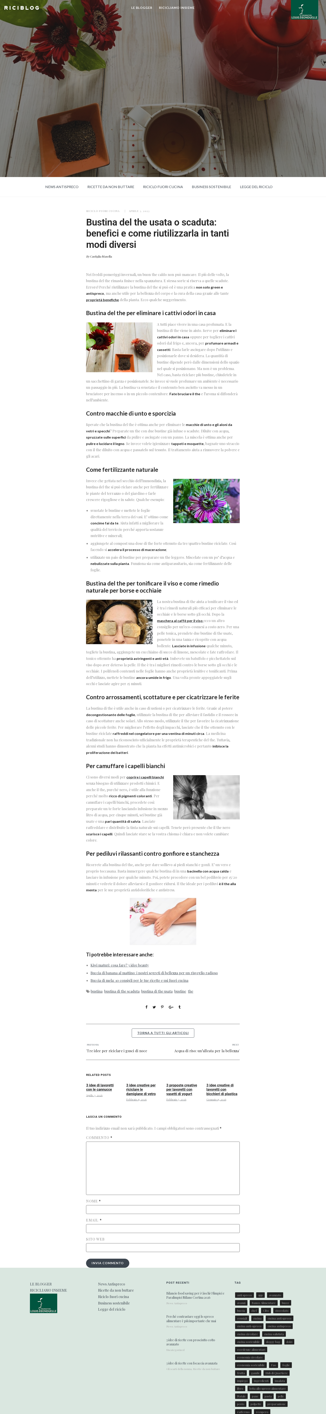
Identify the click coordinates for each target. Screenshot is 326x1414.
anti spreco (244, 1295)
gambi (255, 1373)
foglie (286, 1365)
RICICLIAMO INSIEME (177, 8)
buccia (241, 1310)
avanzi (241, 1303)
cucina (257, 1318)
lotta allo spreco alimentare (267, 1388)
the (190, 991)
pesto (240, 1404)
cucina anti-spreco (249, 1326)
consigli (242, 1318)
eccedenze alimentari (251, 1349)
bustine (180, 991)
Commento (99, 1137)
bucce (285, 1303)
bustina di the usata (157, 991)
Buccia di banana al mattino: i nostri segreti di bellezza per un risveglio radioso (154, 973)
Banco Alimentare (264, 1303)
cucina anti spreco (279, 1318)
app (260, 1295)
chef (254, 1310)
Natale (241, 1396)
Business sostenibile (211, 187)
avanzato (275, 1295)
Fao (273, 1365)
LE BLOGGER (141, 8)
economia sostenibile (251, 1365)
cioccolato (282, 1310)
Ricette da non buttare (110, 187)
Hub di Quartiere (276, 1373)
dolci (289, 1342)
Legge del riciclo (256, 187)
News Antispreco (62, 187)
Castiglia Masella (101, 256)
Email (94, 1220)
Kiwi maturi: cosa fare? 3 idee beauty (119, 965)
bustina (96, 991)
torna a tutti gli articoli (163, 1033)
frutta (241, 1373)
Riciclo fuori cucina (163, 187)
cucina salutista (274, 1334)
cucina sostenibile (248, 1342)
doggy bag (273, 1342)
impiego (242, 1381)
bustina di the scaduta (121, 991)
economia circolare (250, 1357)
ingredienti (261, 1381)
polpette (256, 1404)
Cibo (266, 1310)
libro (240, 1388)
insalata (280, 1381)
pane (255, 1396)
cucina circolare (247, 1334)
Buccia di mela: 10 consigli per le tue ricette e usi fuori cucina (139, 980)
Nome (93, 1201)
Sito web (95, 1239)
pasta (268, 1396)
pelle (281, 1396)
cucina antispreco (279, 1326)
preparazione (276, 1404)
